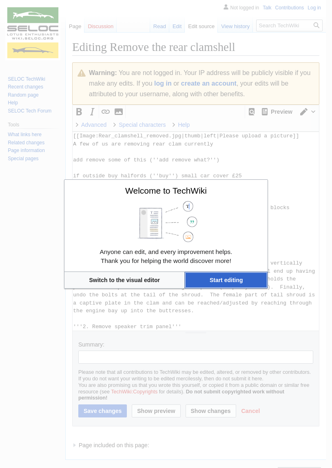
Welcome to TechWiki (166, 190)
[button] (124, 280)
